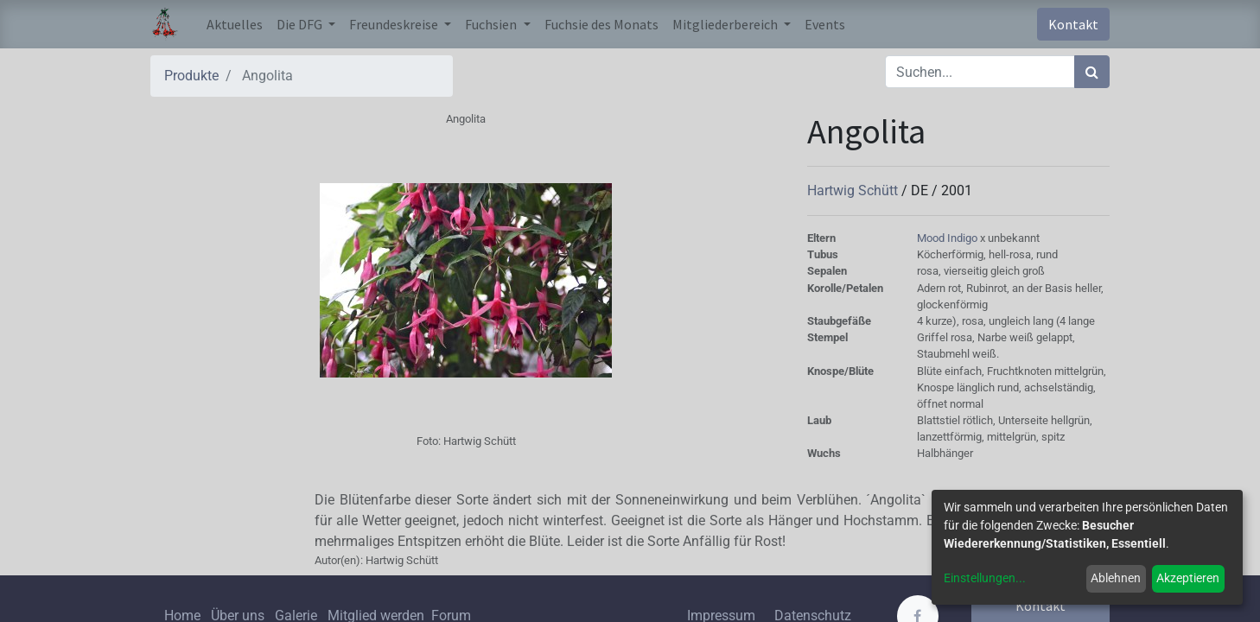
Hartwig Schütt (854, 190)
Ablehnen (1116, 578)
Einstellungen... (985, 578)
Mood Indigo (948, 238)
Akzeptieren (1187, 578)
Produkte (191, 75)
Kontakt (1073, 24)
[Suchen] (1092, 71)
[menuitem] (235, 24)
